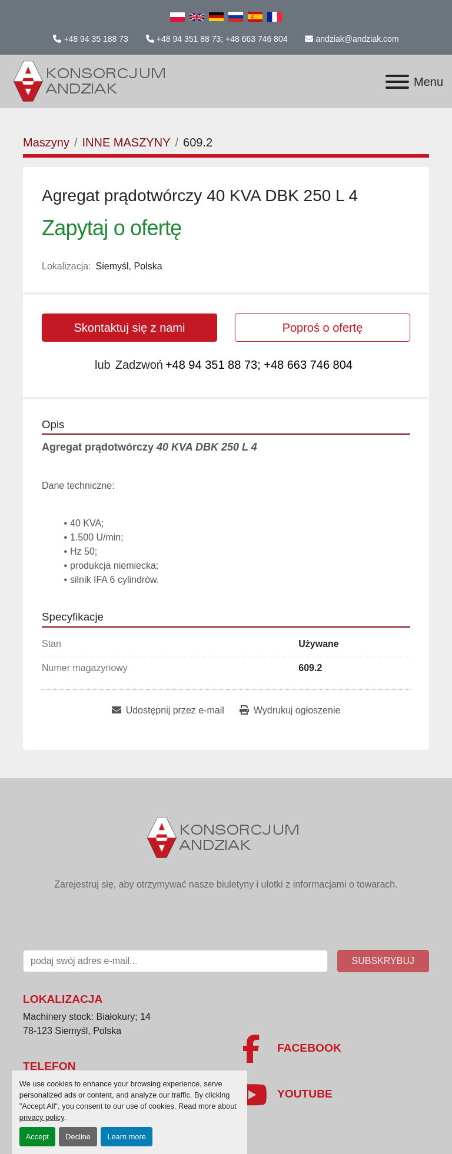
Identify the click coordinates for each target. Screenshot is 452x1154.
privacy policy (41, 1117)
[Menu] (397, 82)
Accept (37, 1136)
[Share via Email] (168, 710)
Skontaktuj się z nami (129, 327)
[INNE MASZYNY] (126, 142)
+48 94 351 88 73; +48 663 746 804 (222, 39)
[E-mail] (175, 961)
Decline (78, 1136)
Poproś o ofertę (322, 327)
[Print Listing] (290, 710)
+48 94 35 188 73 (96, 39)
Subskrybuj (383, 961)
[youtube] (332, 1094)
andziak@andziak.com (356, 39)
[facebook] (332, 1049)
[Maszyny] (46, 142)
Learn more (126, 1136)
